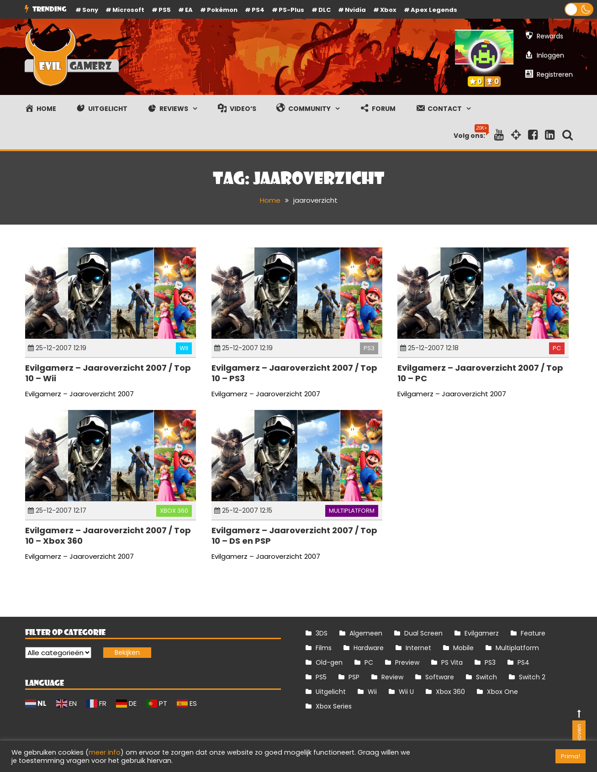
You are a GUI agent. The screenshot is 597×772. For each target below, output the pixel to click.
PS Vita (452, 662)
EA (189, 9)
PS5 (164, 9)
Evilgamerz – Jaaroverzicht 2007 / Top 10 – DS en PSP (294, 535)
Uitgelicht (331, 691)
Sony (90, 9)
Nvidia (355, 9)
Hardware (369, 647)
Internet (418, 647)
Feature (533, 633)
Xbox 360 (174, 510)
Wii (184, 348)
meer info (105, 752)
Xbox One (502, 691)
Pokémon (222, 9)
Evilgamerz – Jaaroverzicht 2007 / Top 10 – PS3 (294, 373)
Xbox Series (334, 706)
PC (557, 348)
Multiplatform (352, 510)
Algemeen (365, 633)
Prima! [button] (570, 756)
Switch (486, 677)
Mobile (463, 647)
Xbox (388, 9)
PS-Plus (291, 9)
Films (324, 647)
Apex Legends (434, 9)
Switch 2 (532, 677)
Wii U (406, 691)
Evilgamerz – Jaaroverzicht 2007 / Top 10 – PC (480, 373)
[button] (579, 9)
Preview (407, 662)
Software (439, 677)
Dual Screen (423, 633)
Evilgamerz (482, 633)
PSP (354, 677)
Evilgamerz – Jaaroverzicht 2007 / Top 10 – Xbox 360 (108, 535)
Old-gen (329, 662)
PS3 (369, 348)
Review (392, 677)
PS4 (258, 9)
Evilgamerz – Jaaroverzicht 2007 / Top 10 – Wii (108, 373)
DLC (324, 9)
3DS (322, 633)
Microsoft (128, 9)
